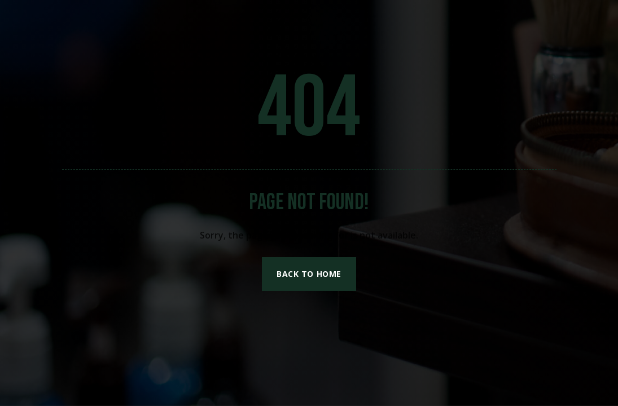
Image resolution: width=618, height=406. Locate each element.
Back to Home (309, 273)
